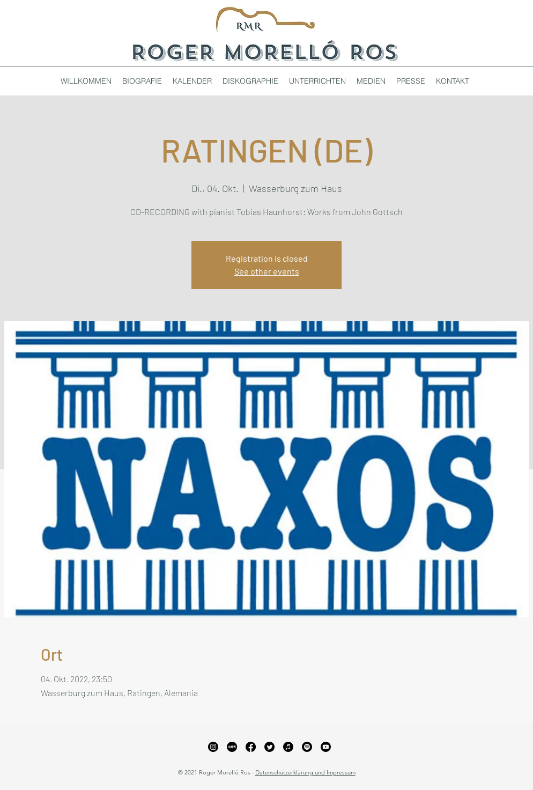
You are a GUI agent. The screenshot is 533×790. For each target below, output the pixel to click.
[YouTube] (326, 747)
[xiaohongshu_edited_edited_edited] (232, 747)
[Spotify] (307, 747)
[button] (250, 81)
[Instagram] (213, 747)
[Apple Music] (288, 747)
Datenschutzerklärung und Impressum (305, 772)
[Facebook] (251, 747)
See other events (266, 271)
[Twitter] (269, 747)
